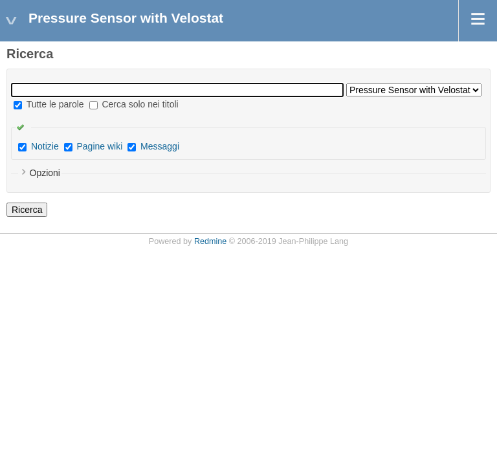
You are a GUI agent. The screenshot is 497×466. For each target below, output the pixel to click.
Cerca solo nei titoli (134, 104)
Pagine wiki (99, 146)
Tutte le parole (49, 104)
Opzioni (45, 173)
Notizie (45, 146)
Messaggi (159, 146)
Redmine (210, 241)
